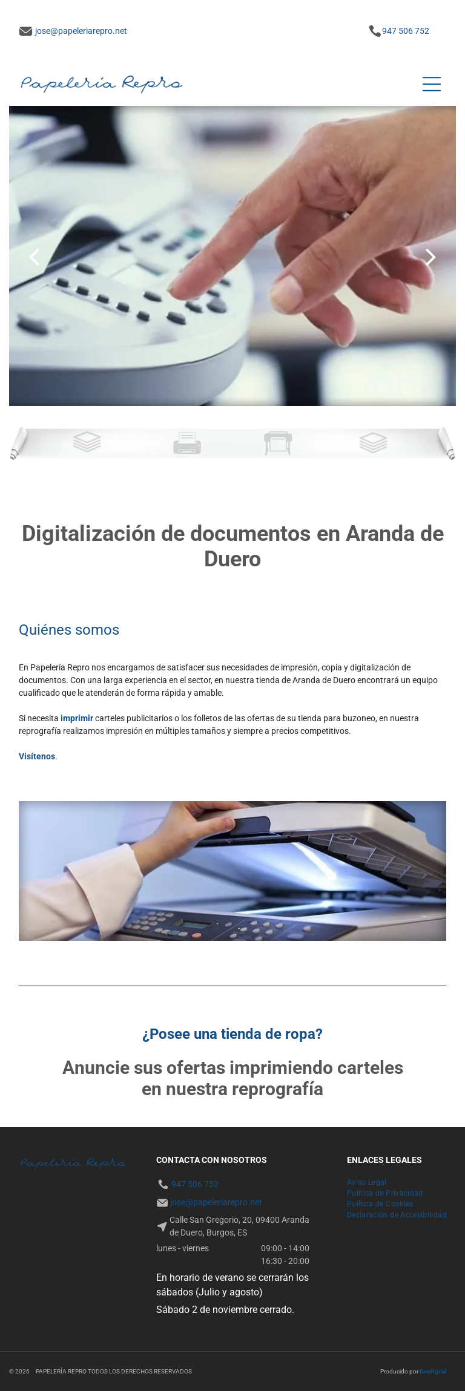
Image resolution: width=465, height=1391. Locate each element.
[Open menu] (432, 84)
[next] (431, 256)
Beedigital (433, 1371)
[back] (34, 256)
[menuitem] (367, 1182)
